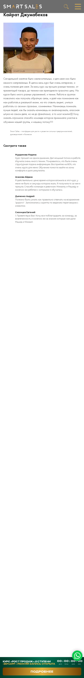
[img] (23, 6)
